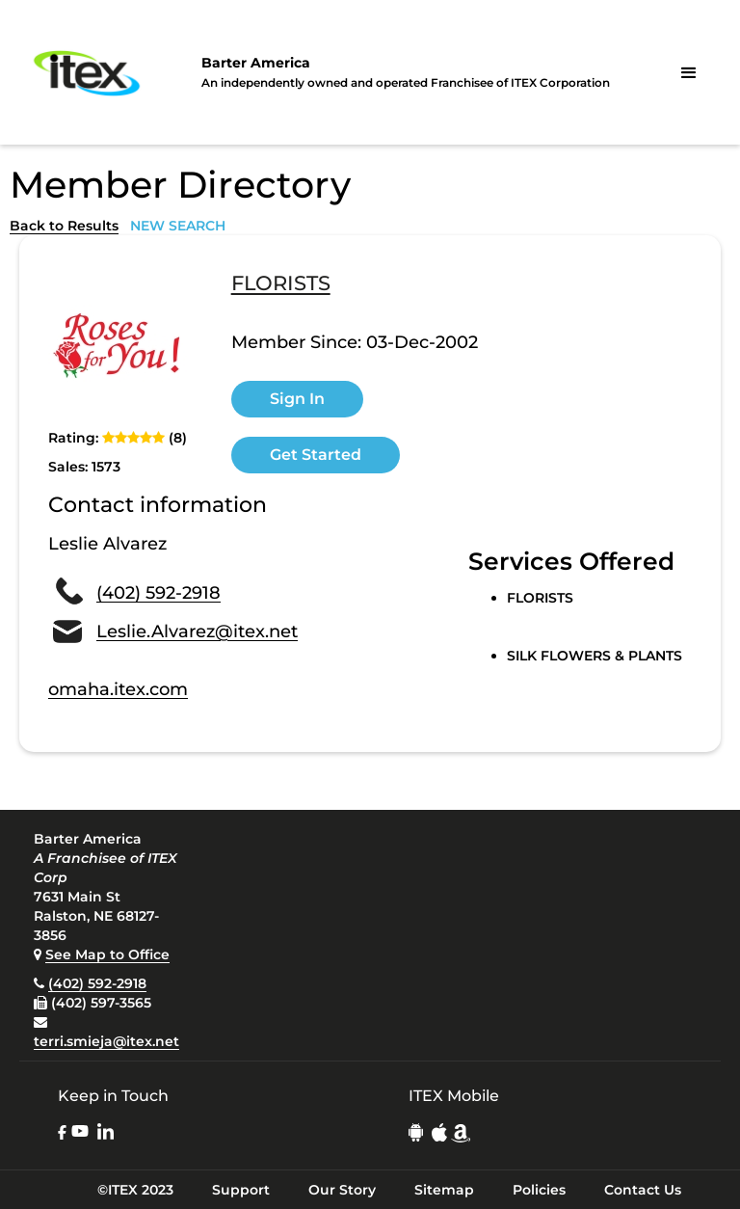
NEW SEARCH (177, 225)
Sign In (297, 399)
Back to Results (64, 225)
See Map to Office (107, 954)
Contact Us (642, 1189)
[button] (689, 73)
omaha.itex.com (118, 689)
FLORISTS (280, 284)
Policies (539, 1189)
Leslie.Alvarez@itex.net (197, 631)
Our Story (342, 1189)
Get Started (315, 454)
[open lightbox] (120, 346)
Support (241, 1189)
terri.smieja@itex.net (106, 1041)
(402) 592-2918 (158, 593)
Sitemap (444, 1189)
